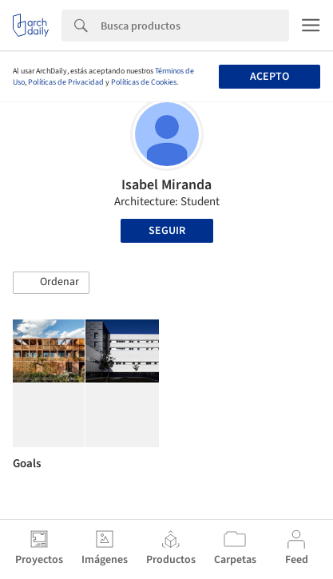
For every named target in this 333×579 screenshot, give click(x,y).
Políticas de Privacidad (66, 82)
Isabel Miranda (166, 185)
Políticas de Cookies (143, 82)
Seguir (167, 231)
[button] (51, 283)
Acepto (269, 77)
